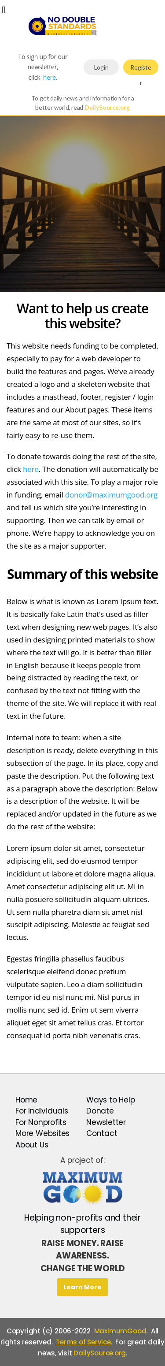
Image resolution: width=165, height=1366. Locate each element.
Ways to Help (110, 1100)
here (49, 77)
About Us (31, 1145)
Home (26, 1100)
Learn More (82, 1287)
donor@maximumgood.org (111, 495)
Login (101, 67)
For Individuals (41, 1111)
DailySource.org (99, 1353)
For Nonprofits (40, 1122)
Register (140, 69)
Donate (100, 1111)
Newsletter (106, 1122)
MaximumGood (120, 1331)
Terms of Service (83, 1342)
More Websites (42, 1133)
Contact (101, 1133)
